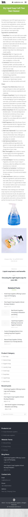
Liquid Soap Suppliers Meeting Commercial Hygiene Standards (17, 323)
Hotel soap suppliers (9, 435)
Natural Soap (7, 360)
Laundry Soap (7, 367)
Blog (11, 259)
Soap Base (6, 374)
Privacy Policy (7, 446)
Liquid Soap (6, 378)
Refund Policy (7, 443)
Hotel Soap (6, 371)
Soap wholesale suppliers (10, 432)
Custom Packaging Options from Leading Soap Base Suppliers (13, 332)
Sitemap (5, 450)
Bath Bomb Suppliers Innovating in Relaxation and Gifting (18, 312)
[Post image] (2, 293)
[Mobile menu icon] (26, 2)
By (18, 259)
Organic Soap (7, 363)
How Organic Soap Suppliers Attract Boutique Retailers (14, 303)
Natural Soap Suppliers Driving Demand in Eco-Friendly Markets (13, 340)
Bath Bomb (6, 381)
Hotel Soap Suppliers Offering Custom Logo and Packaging (15, 295)
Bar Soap (5, 356)
